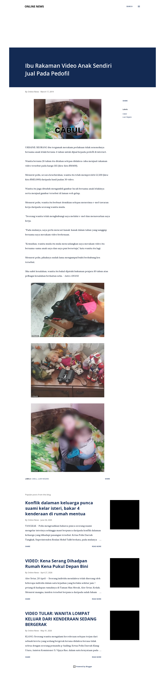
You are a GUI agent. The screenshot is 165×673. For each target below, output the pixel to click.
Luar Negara (127, 117)
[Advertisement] (82, 30)
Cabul (125, 114)
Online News (34, 6)
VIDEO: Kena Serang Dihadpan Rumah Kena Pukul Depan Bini (56, 563)
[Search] (129, 6)
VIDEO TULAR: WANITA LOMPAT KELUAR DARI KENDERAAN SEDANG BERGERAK (60, 619)
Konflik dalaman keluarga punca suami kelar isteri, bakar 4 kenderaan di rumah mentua (59, 508)
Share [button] (125, 101)
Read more (96, 546)
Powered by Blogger (82, 666)
